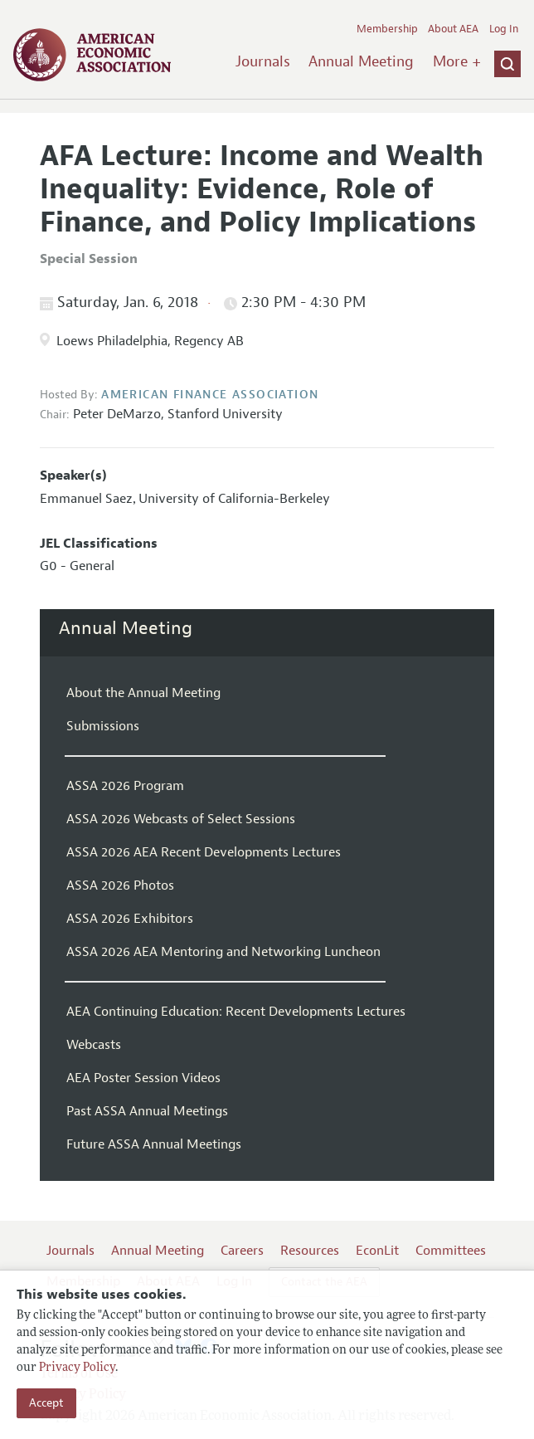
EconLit (377, 1250)
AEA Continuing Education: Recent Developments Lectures (235, 1011)
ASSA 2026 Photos (120, 885)
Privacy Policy (77, 1368)
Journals (262, 61)
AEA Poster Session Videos (143, 1078)
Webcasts (93, 1045)
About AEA (453, 29)
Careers (242, 1250)
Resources (309, 1250)
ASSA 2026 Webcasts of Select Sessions (180, 819)
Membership (387, 29)
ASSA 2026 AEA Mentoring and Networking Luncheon (223, 952)
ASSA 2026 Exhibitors (129, 918)
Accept (46, 1403)
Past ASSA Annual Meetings (147, 1111)
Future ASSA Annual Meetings (153, 1144)
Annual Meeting (361, 61)
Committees (450, 1250)
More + (457, 61)
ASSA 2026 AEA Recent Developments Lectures (203, 852)
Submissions (102, 726)
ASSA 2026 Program (125, 786)
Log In (503, 29)
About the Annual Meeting (143, 693)
